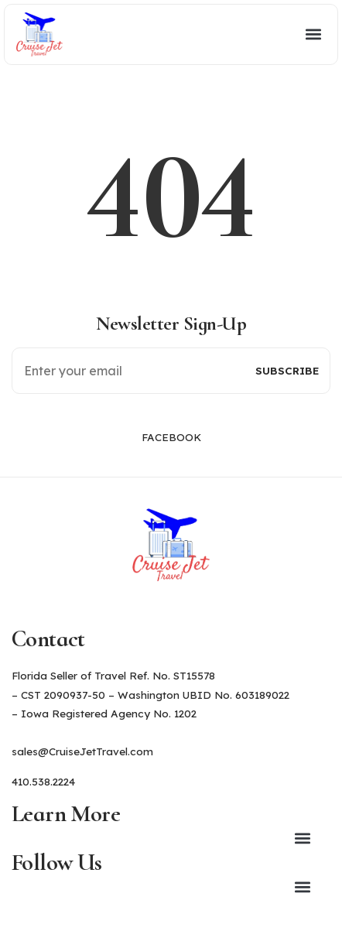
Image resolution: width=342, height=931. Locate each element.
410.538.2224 (43, 781)
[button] (198, 34)
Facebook (171, 436)
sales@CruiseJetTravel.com (82, 751)
